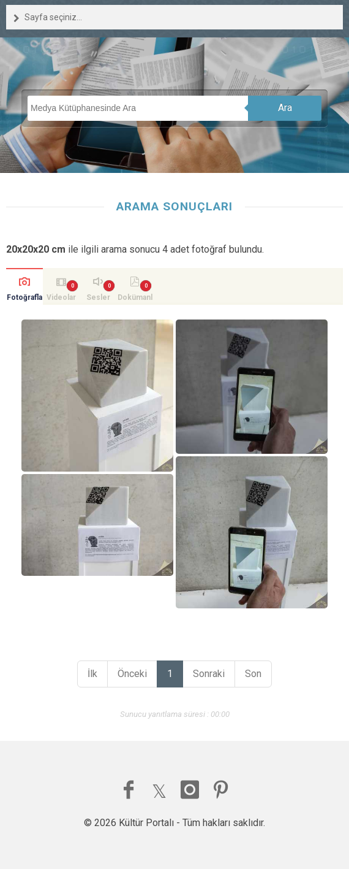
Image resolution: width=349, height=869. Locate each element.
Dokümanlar (135, 299)
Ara (285, 107)
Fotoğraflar (24, 299)
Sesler (98, 297)
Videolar (61, 297)
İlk (92, 674)
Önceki (132, 674)
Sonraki (209, 674)
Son (253, 674)
